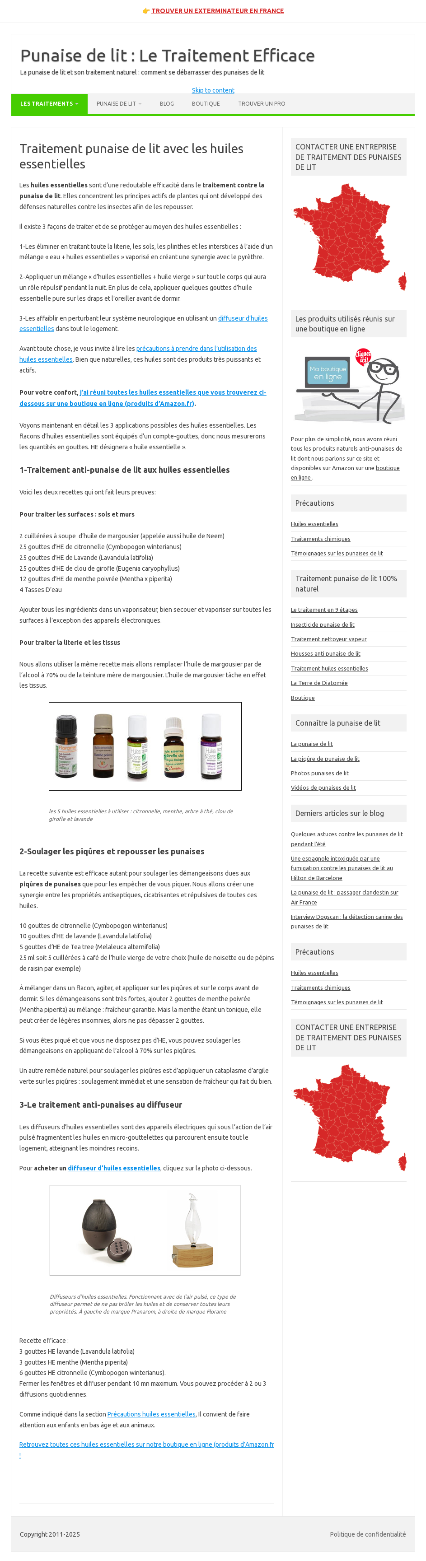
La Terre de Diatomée (319, 683)
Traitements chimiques (321, 539)
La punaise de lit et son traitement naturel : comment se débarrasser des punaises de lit (142, 72)
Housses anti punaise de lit (325, 653)
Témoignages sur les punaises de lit (337, 553)
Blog (167, 104)
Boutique (206, 104)
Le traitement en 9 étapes (324, 609)
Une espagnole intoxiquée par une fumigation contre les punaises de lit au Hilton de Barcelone (342, 868)
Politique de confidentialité (368, 1534)
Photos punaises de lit (320, 773)
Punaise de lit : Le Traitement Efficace (167, 55)
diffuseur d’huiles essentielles (114, 1168)
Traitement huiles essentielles (329, 668)
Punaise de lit (116, 104)
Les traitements (46, 104)
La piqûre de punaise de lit (325, 758)
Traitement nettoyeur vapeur (329, 639)
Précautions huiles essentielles (152, 1414)
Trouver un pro (262, 104)
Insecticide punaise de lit (323, 624)
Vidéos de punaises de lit (323, 787)
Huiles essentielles (314, 524)
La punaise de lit (312, 744)
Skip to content (213, 90)
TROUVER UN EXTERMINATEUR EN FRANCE (217, 10)
